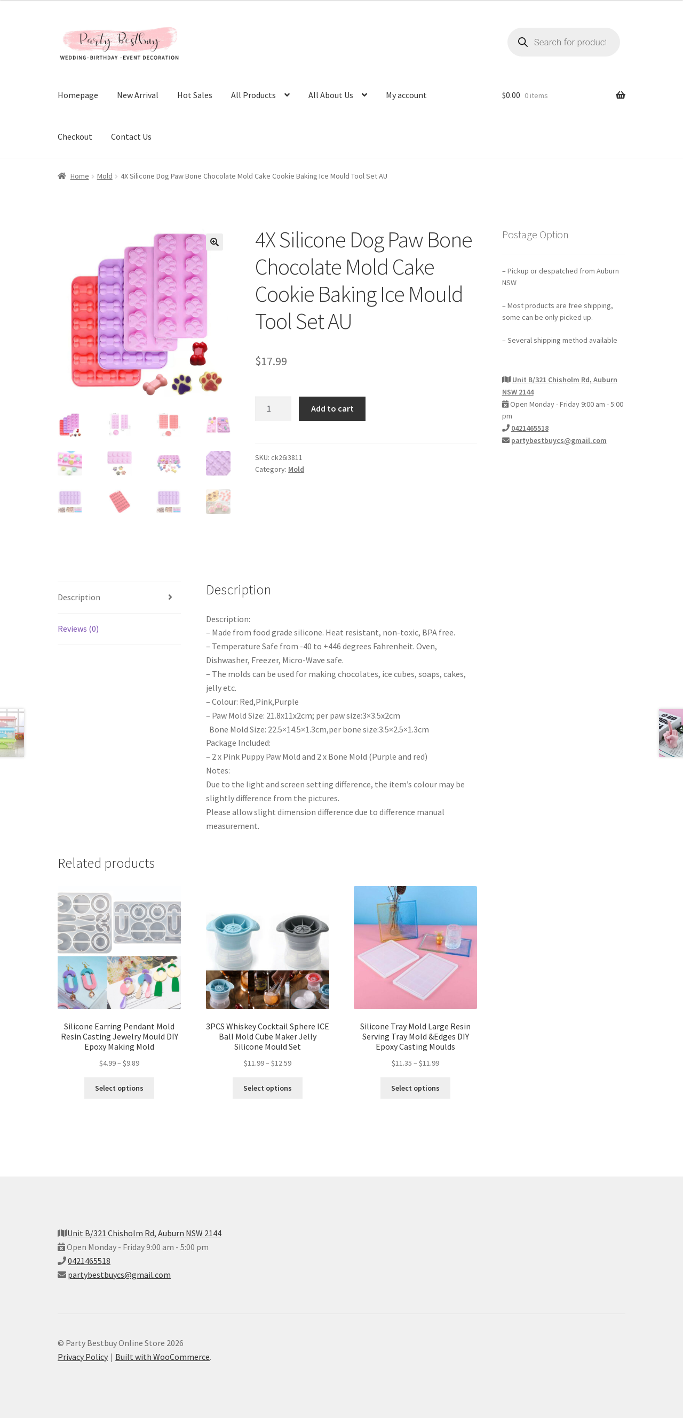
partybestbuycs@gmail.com (559, 440)
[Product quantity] (273, 409)
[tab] (119, 598)
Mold (105, 176)
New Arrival (137, 95)
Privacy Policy (83, 1356)
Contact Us (131, 136)
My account (406, 95)
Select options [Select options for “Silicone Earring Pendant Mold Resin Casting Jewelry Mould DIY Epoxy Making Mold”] (119, 1088)
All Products (253, 95)
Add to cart (332, 408)
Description (79, 597)
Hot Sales (194, 95)
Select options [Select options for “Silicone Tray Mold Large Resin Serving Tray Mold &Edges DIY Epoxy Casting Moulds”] (415, 1088)
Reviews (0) (78, 629)
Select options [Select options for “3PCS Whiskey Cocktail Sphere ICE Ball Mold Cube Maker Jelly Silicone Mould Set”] (267, 1088)
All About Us (330, 95)
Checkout (75, 136)
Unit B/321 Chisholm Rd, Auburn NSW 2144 (144, 1233)
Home (79, 176)
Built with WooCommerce (162, 1356)
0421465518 (530, 428)
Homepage (78, 95)
